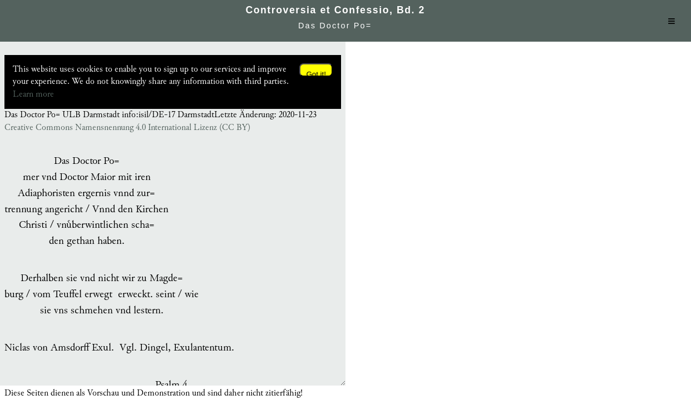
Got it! (316, 73)
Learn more (33, 94)
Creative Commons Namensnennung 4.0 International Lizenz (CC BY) (127, 128)
